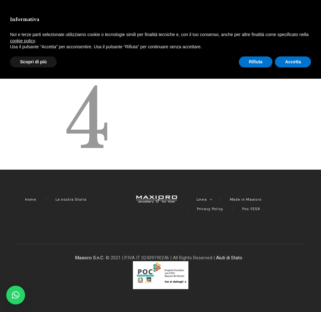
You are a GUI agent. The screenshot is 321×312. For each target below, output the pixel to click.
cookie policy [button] (22, 273)
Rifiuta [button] (256, 294)
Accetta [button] (293, 294)
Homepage (201, 54)
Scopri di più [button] (33, 294)
